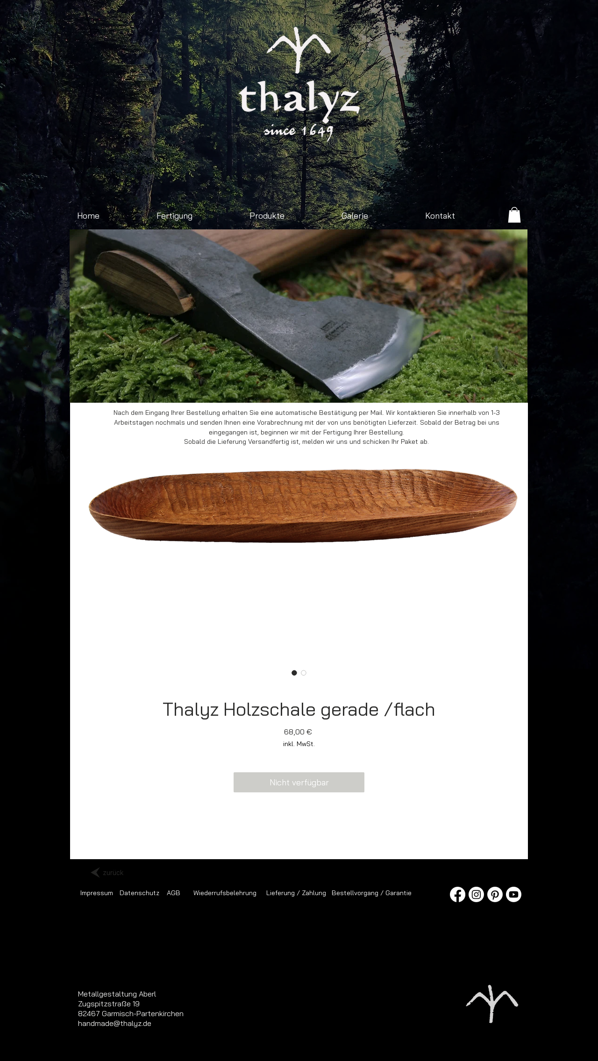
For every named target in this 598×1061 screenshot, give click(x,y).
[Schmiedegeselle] (406, 388)
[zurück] (113, 872)
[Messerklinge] (427, 388)
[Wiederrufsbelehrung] (225, 892)
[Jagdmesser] (384, 388)
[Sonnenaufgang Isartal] (234, 388)
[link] (514, 214)
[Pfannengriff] (363, 388)
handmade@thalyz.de (114, 1023)
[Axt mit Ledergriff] (277, 388)
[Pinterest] (495, 894)
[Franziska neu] (202, 388)
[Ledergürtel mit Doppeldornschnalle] (417, 388)
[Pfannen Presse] (341, 388)
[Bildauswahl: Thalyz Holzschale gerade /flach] (294, 672)
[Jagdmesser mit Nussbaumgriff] (288, 388)
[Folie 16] (320, 388)
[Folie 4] (309, 388)
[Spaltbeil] (266, 388)
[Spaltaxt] (374, 388)
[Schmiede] (255, 388)
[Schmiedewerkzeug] (352, 388)
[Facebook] (457, 894)
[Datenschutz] (139, 892)
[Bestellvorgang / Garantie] (372, 892)
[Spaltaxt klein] (191, 388)
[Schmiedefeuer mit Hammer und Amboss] (298, 388)
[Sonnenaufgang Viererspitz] (180, 388)
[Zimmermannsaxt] (245, 388)
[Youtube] (513, 894)
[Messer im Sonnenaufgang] (395, 388)
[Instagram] (476, 894)
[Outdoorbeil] (169, 388)
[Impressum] (96, 892)
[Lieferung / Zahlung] (296, 892)
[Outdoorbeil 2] (212, 388)
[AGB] (173, 892)
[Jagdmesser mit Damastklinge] (223, 388)
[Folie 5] (331, 388)
